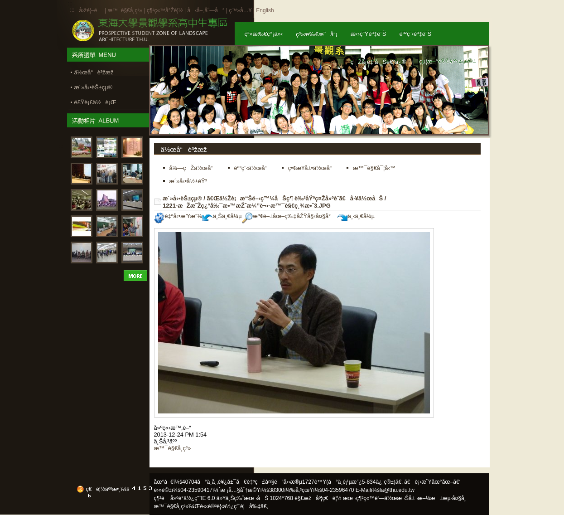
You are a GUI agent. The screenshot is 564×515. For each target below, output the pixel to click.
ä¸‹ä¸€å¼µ (356, 216)
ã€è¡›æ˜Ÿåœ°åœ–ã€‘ (432, 482)
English (265, 10)
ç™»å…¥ (240, 10)
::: (72, 10)
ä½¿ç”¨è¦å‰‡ (241, 506)
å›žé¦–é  (91, 10)
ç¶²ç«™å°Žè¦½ (165, 10)
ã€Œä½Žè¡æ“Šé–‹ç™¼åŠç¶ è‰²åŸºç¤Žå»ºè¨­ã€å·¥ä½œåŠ (295, 198)
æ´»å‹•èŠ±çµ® (182, 198)
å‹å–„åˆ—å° (205, 10)
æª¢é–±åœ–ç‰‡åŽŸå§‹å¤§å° (289, 216)
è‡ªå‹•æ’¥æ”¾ (178, 216)
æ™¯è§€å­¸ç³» (125, 10)
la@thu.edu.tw (397, 490)
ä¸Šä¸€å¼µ (222, 216)
